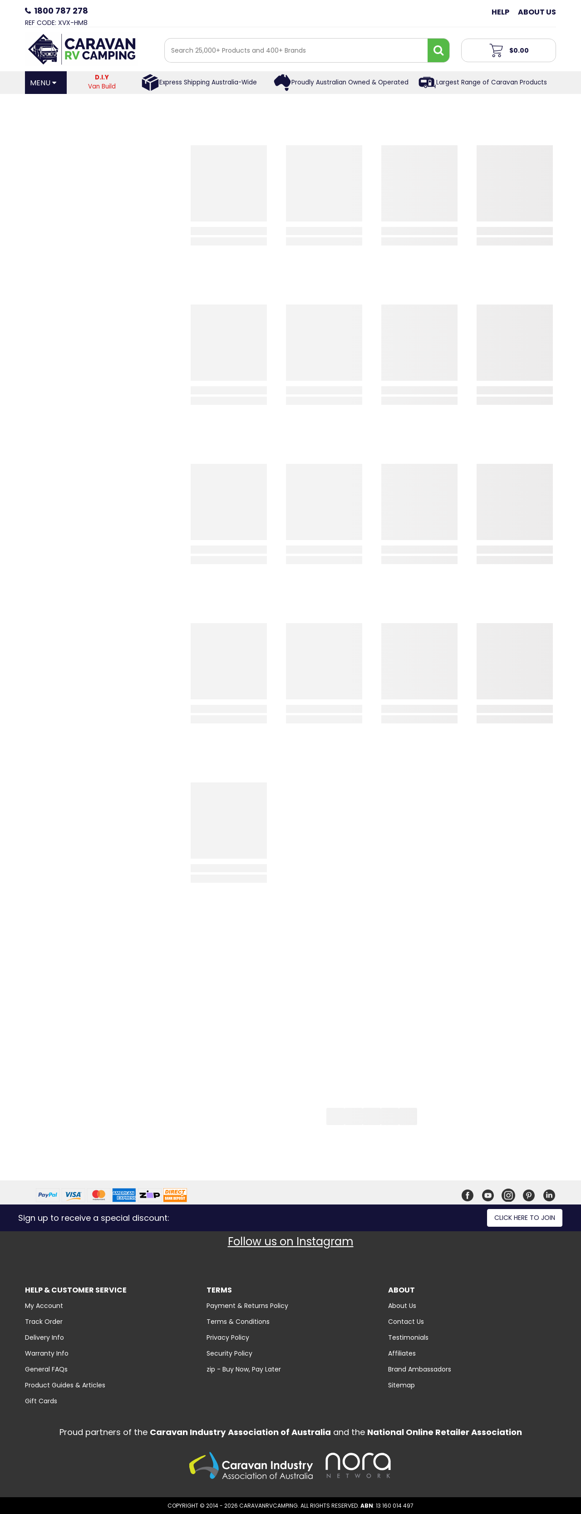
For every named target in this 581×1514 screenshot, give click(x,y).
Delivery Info (44, 1337)
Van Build (102, 82)
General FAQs (46, 1369)
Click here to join (524, 1217)
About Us (537, 12)
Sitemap (401, 1385)
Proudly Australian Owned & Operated (350, 82)
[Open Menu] (46, 82)
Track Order (44, 1321)
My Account (44, 1305)
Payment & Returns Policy (247, 1305)
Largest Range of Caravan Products (491, 82)
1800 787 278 (61, 10)
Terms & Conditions (238, 1321)
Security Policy (229, 1353)
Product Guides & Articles (65, 1385)
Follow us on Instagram (291, 1241)
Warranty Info (47, 1353)
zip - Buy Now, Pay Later (244, 1369)
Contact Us (406, 1321)
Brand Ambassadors (419, 1369)
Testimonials (408, 1337)
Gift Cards (41, 1401)
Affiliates (402, 1353)
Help (500, 12)
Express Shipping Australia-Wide (208, 82)
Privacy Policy (228, 1337)
